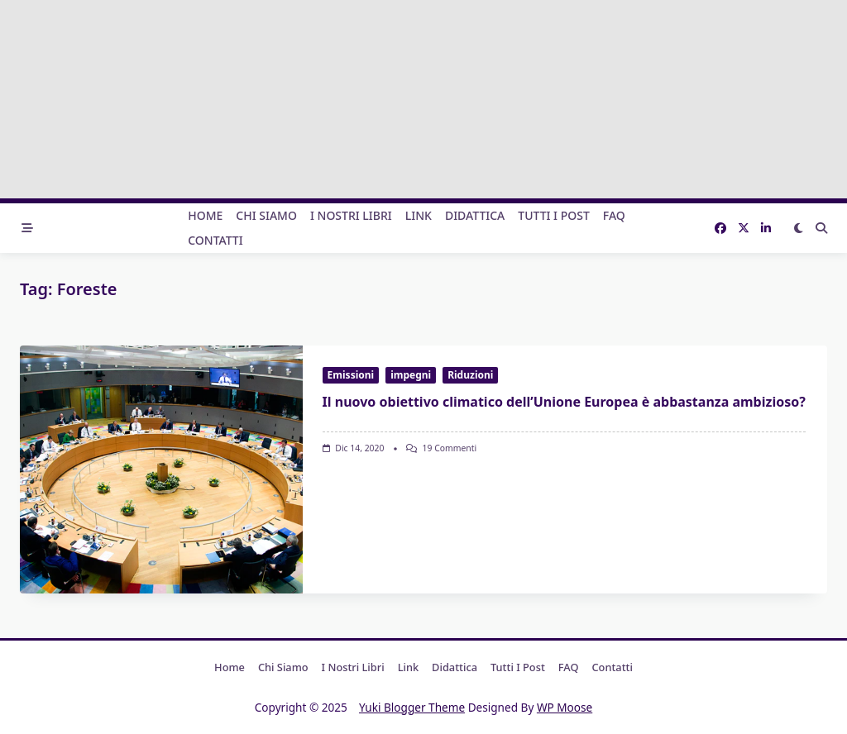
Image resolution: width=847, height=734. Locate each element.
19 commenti (450, 448)
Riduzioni (470, 375)
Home (205, 215)
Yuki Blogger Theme (412, 707)
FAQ (614, 215)
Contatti (215, 240)
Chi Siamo (266, 215)
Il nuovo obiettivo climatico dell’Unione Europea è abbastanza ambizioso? (564, 402)
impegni (410, 375)
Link (418, 215)
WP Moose (564, 707)
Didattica (475, 215)
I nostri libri (351, 215)
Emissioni (351, 375)
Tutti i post (554, 215)
